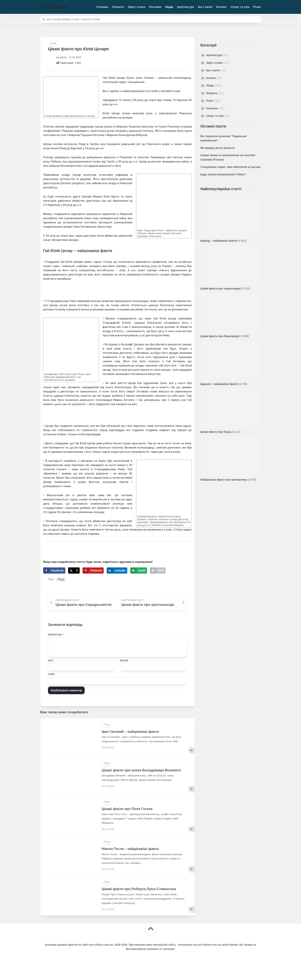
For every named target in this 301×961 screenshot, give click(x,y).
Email (124, 660)
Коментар (56, 634)
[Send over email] (138, 570)
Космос (221, 6)
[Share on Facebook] (54, 570)
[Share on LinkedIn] (117, 570)
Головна (102, 6)
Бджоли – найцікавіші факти (219, 384)
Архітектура (185, 6)
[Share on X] (73, 570)
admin (63, 57)
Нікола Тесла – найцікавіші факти (130, 849)
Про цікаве (53, 7)
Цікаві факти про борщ (215, 431)
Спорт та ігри (240, 6)
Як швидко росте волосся (217, 147)
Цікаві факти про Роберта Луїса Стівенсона (139, 889)
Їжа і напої (205, 6)
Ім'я (50, 660)
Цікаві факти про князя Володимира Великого (141, 770)
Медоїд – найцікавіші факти (218, 240)
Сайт (51, 674)
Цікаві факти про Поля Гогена (127, 809)
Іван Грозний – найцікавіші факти (130, 732)
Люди (169, 6)
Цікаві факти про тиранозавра (220, 288)
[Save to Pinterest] (93, 570)
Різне (257, 6)
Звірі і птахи (136, 6)
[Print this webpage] (158, 570)
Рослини (155, 6)
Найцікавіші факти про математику (223, 479)
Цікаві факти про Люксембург (220, 336)
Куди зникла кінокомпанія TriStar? (223, 174)
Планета (118, 6)
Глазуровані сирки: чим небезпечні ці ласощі (230, 166)
